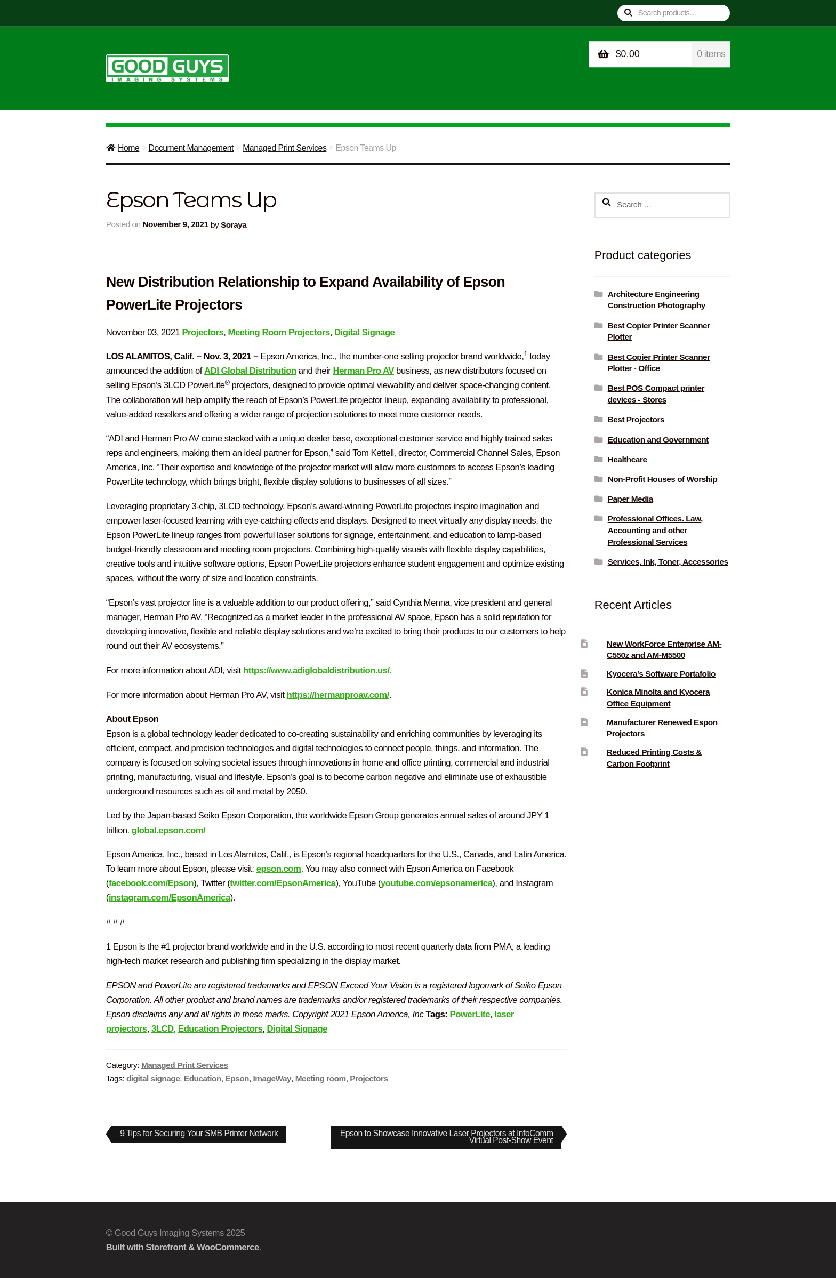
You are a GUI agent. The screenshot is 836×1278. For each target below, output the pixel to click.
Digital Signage (364, 332)
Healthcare (627, 459)
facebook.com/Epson (151, 883)
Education (202, 1078)
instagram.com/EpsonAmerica (169, 898)
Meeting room (320, 1078)
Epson (237, 1078)
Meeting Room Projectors (279, 332)
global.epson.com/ (168, 830)
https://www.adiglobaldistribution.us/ (316, 670)
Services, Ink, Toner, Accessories (668, 561)
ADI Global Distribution (250, 371)
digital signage (153, 1078)
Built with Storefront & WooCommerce (182, 1247)
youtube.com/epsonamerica (436, 883)
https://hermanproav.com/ (338, 695)
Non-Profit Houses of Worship (663, 479)
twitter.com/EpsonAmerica (282, 883)
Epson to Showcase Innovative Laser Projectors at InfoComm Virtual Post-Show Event (464, 1136)
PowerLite (469, 1014)
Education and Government (658, 439)
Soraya (233, 224)
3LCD (162, 1029)
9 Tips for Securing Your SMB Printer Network (199, 1135)
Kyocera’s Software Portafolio (661, 673)
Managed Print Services (284, 147)
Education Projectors (220, 1029)
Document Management (191, 147)
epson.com (278, 869)
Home (128, 147)
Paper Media (630, 498)
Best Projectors (636, 419)
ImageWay (272, 1078)
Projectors (202, 332)
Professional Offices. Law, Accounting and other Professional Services (655, 530)
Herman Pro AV (363, 371)
